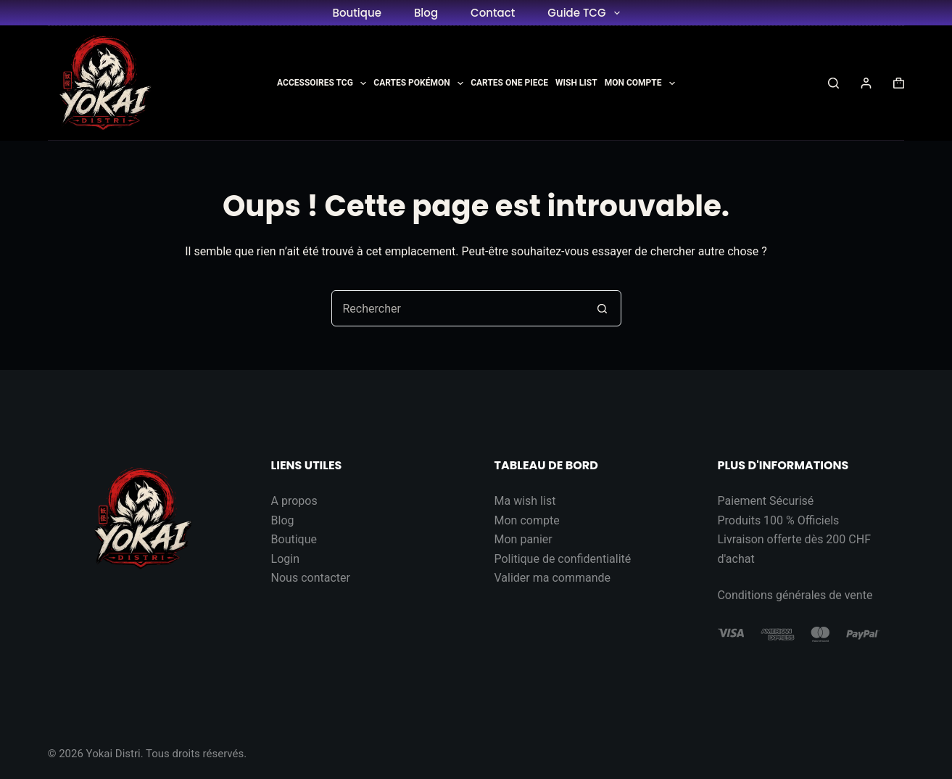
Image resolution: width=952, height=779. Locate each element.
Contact (493, 12)
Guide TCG (586, 13)
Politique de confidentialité (563, 559)
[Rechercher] (833, 83)
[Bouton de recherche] (602, 308)
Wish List (576, 83)
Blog (426, 12)
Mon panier (523, 539)
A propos (294, 501)
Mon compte (527, 520)
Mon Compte (640, 83)
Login (285, 559)
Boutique (356, 12)
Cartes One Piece (509, 83)
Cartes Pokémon (418, 83)
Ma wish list (525, 501)
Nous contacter (310, 578)
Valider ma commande (552, 578)
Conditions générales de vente (794, 595)
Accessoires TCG (321, 83)
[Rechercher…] (458, 308)
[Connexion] (866, 83)
